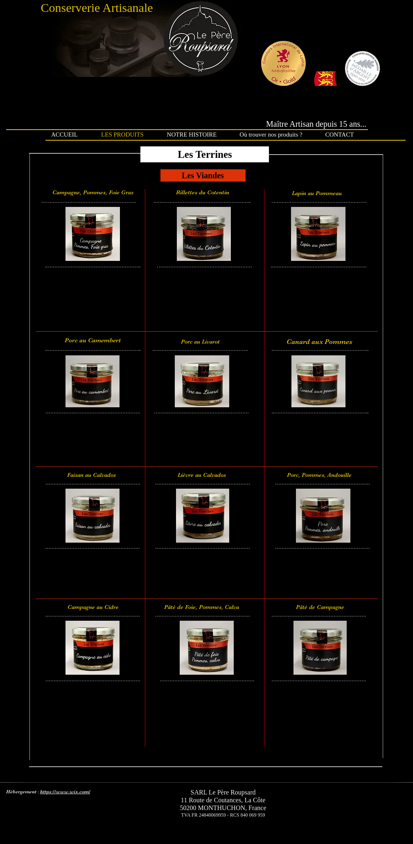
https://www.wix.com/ (65, 792)
